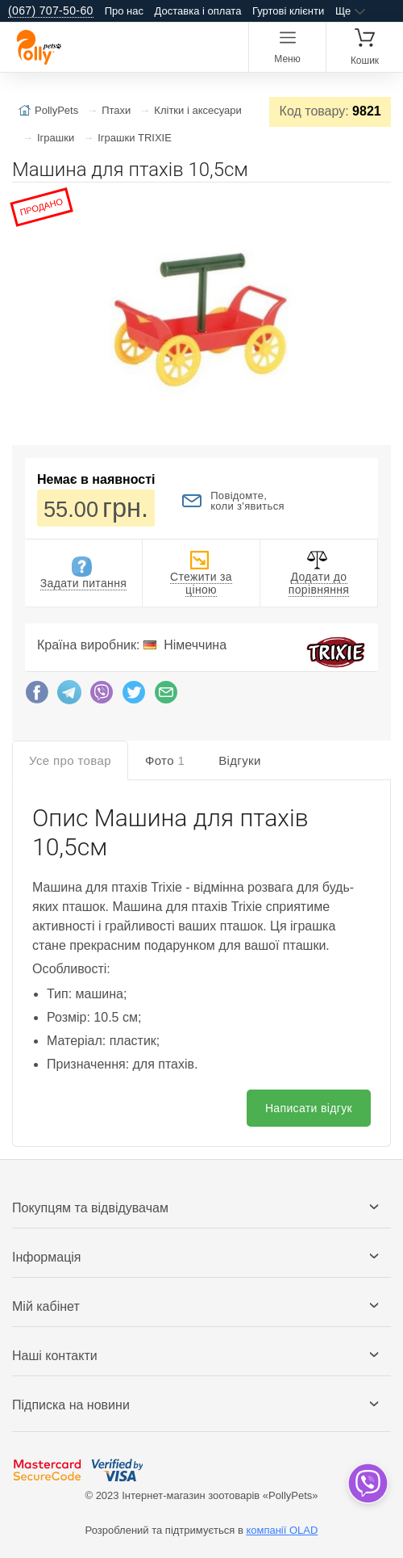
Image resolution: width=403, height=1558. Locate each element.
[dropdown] (367, 1483)
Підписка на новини (71, 1405)
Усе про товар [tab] (70, 760)
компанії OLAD (282, 1530)
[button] (376, 201)
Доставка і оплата (198, 11)
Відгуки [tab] (239, 760)
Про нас (124, 11)
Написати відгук (308, 1108)
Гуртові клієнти (288, 11)
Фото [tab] (165, 760)
